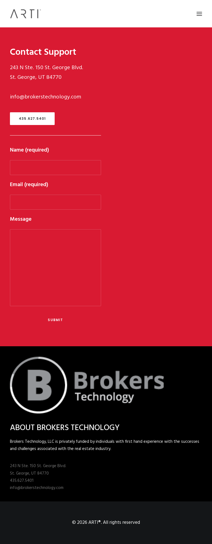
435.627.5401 (32, 118)
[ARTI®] (25, 13)
